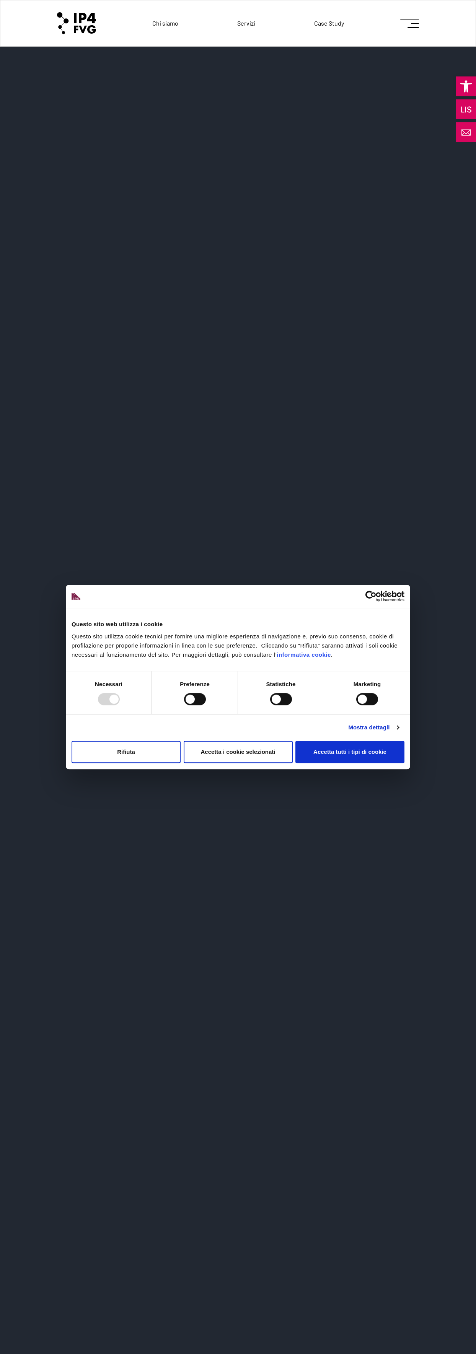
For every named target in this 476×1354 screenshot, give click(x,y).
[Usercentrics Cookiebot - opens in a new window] (370, 596)
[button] (466, 86)
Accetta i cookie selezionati (238, 751)
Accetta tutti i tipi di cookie (349, 751)
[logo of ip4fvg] (76, 23)
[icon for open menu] (409, 23)
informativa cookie (304, 654)
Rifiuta (126, 751)
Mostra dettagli (369, 727)
